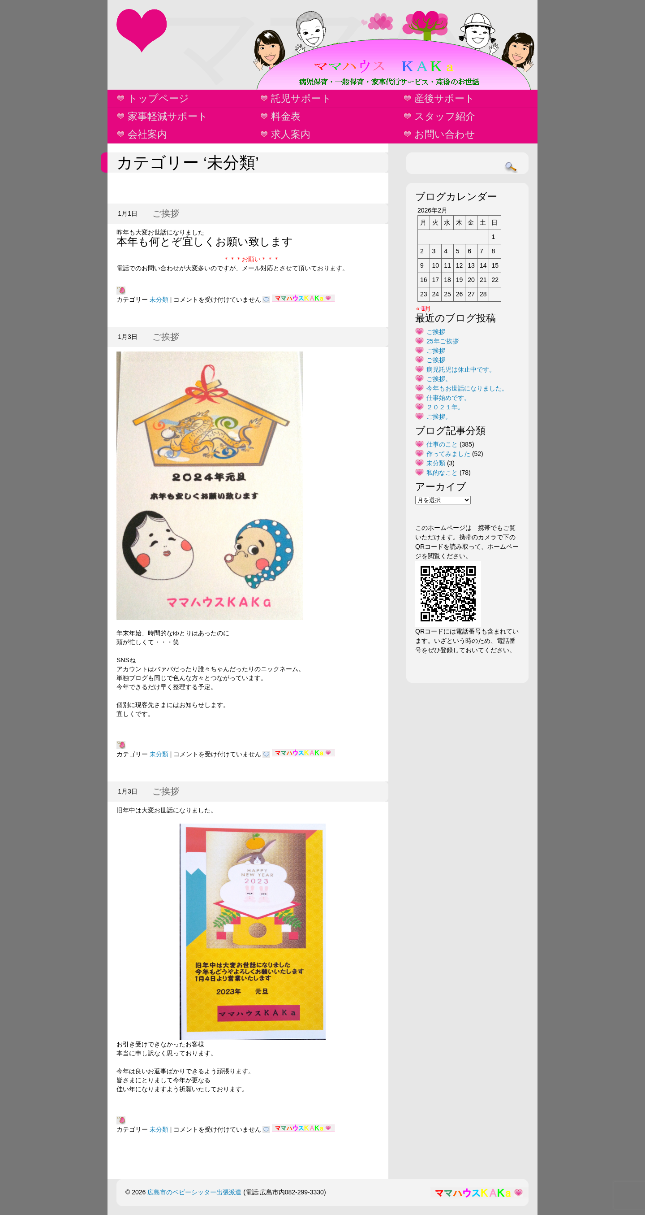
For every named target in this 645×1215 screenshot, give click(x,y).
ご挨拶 (165, 213)
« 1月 (423, 308)
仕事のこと (442, 444)
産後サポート (444, 98)
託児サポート (301, 98)
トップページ (158, 98)
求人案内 (290, 134)
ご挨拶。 (439, 378)
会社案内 (147, 134)
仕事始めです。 (448, 397)
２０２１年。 (445, 407)
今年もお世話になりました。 (467, 388)
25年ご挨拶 (442, 341)
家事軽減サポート (168, 116)
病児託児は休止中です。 (460, 369)
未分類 (159, 299)
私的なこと (442, 472)
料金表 (286, 116)
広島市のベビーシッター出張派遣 (194, 1192)
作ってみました (448, 453)
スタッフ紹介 (444, 116)
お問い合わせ (444, 134)
